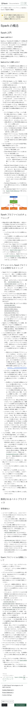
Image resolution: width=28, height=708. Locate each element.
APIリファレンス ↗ (7, 701)
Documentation (14, 3)
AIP (10, 17)
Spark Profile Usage (15, 250)
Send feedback (20, 705)
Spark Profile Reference (12, 191)
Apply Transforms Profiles (13, 256)
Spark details (23, 660)
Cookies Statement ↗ (8, 690)
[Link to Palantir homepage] (4, 3)
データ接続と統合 (6, 8)
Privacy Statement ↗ (8, 692)
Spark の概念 (10, 9)
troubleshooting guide (12, 454)
